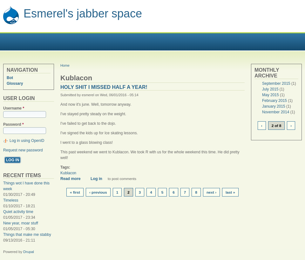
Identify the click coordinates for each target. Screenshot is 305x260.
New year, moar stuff (20, 223)
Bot (10, 78)
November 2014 (275, 112)
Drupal (28, 252)
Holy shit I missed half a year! (103, 87)
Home (65, 65)
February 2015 (274, 100)
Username (13, 108)
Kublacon (68, 173)
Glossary (15, 83)
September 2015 (276, 83)
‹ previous (98, 192)
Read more (72, 179)
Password (13, 124)
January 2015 (273, 106)
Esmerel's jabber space (83, 13)
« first (75, 192)
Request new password (23, 150)
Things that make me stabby (27, 234)
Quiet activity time (18, 212)
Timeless (10, 200)
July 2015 (270, 89)
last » (230, 192)
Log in (96, 179)
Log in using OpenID (27, 140)
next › (211, 192)
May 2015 (270, 95)
